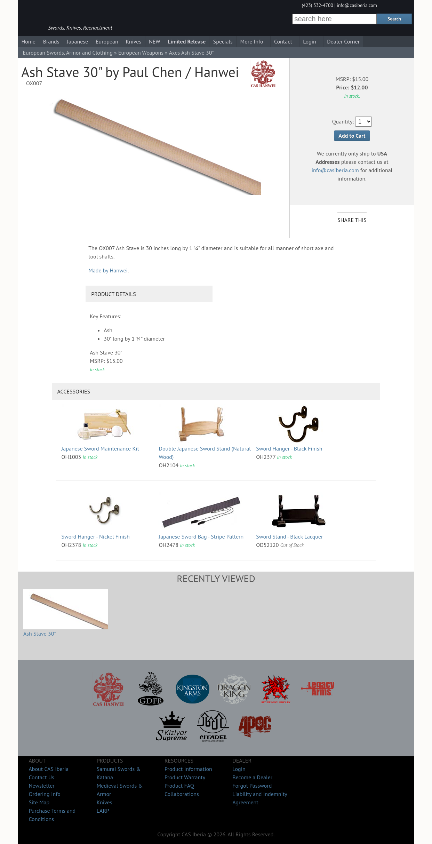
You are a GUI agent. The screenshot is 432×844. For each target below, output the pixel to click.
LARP (103, 810)
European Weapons (140, 52)
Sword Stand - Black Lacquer (289, 536)
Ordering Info (44, 793)
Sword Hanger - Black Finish (289, 448)
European (107, 41)
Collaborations (182, 793)
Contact (283, 41)
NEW (154, 41)
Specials (223, 41)
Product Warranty (185, 777)
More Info (251, 41)
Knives (133, 41)
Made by (108, 270)
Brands (51, 41)
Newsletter (41, 785)
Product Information (188, 768)
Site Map (39, 802)
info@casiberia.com (357, 5)
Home (28, 41)
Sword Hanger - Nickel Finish (96, 536)
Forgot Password (252, 785)
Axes (174, 52)
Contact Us (41, 777)
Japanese (77, 41)
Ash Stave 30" (39, 633)
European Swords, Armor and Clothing (67, 52)
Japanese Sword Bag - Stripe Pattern (201, 536)
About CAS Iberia (49, 768)
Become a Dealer (252, 777)
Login (309, 41)
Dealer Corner (343, 41)
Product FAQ (179, 785)
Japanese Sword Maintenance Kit (100, 448)
